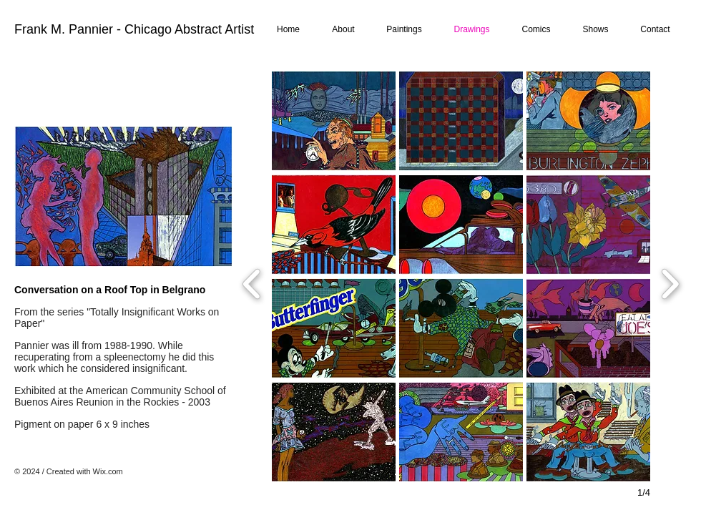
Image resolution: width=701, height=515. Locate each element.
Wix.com (108, 471)
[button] (334, 121)
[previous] (252, 282)
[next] (670, 282)
